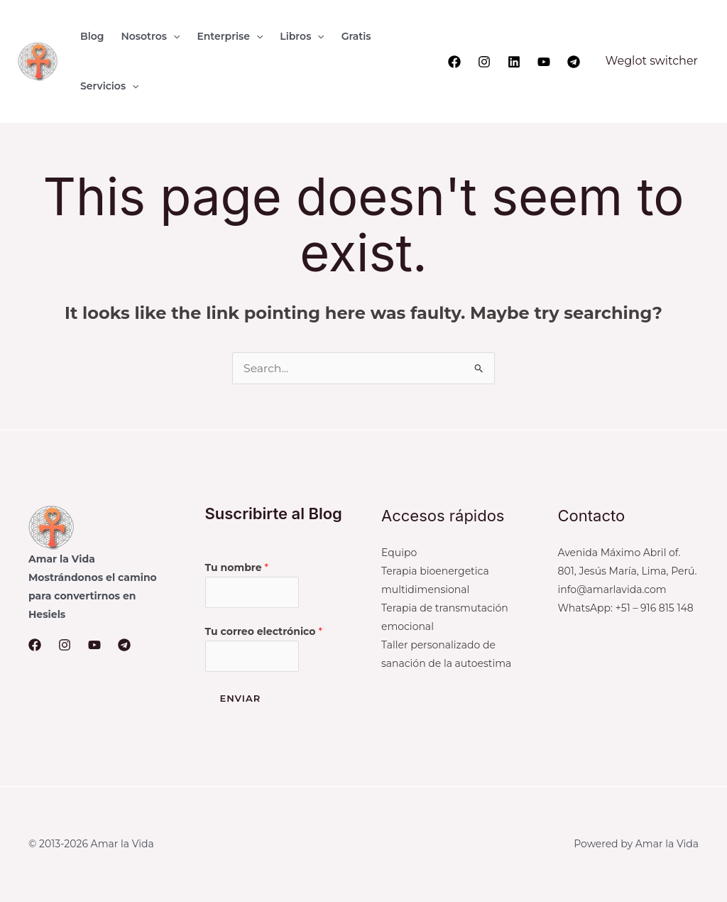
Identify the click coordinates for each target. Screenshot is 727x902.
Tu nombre (236, 567)
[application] (173, 36)
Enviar (240, 699)
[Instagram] (484, 61)
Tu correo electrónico (263, 632)
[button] (150, 36)
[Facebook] (454, 61)
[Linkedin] (514, 61)
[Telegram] (573, 61)
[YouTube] (543, 61)
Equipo (399, 552)
